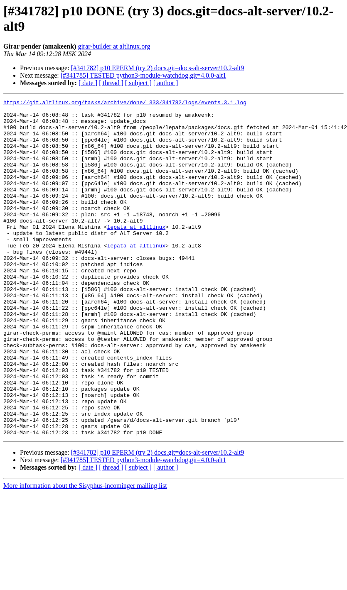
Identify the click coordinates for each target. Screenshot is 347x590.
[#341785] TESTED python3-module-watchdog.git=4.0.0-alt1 (143, 75)
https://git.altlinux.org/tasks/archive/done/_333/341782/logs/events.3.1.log (124, 103)
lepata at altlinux (136, 253)
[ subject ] (138, 82)
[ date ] (88, 82)
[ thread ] (111, 82)
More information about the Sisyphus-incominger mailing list (85, 552)
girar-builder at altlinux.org (114, 46)
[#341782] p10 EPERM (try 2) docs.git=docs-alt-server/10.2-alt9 (157, 67)
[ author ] (165, 82)
